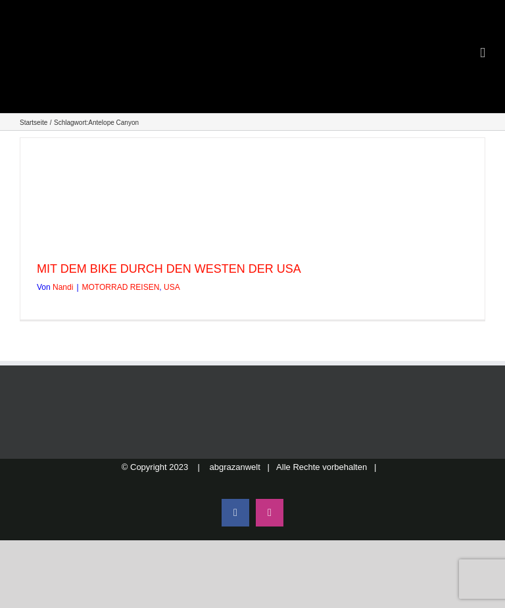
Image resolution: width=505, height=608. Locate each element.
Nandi (63, 287)
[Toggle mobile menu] (482, 53)
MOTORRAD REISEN (121, 287)
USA (172, 287)
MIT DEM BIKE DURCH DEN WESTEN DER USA (169, 268)
